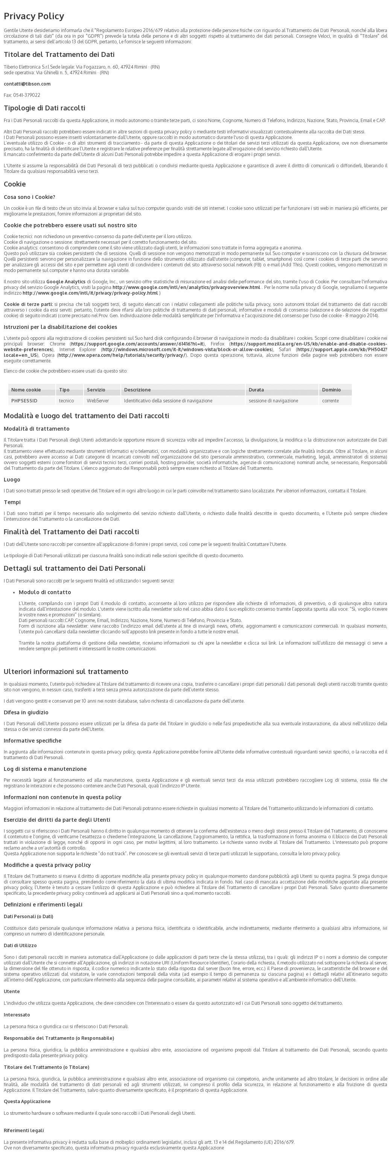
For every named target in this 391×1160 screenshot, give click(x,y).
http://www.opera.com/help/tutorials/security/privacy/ (122, 355)
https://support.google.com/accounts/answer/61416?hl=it (137, 344)
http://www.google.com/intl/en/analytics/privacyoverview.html (186, 287)
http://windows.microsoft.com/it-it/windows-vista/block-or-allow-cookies (187, 349)
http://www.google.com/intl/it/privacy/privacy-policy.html (90, 293)
